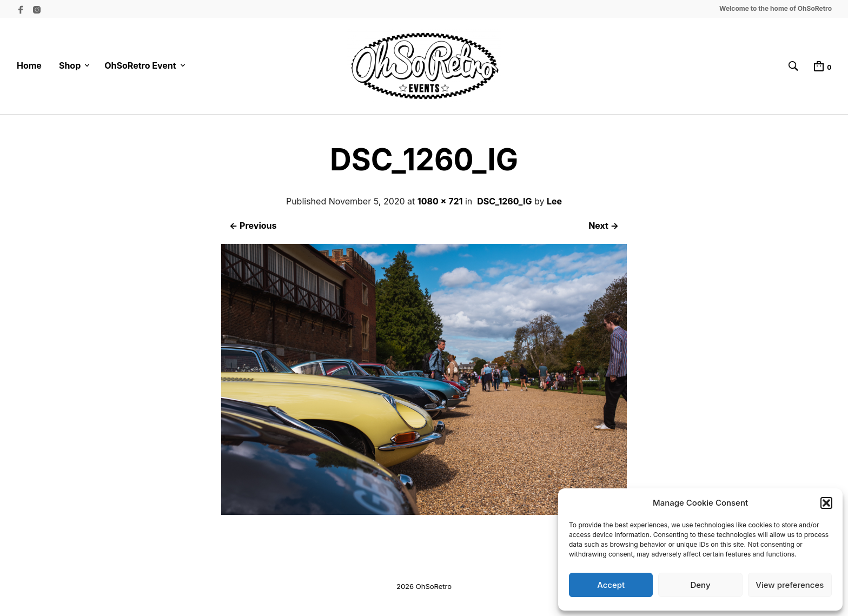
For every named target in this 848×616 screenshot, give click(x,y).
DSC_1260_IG (504, 201)
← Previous (252, 225)
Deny (700, 585)
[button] (826, 503)
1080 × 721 (440, 201)
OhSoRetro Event (140, 65)
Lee (554, 201)
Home (29, 65)
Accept (611, 585)
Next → (603, 225)
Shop (70, 65)
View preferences (790, 585)
